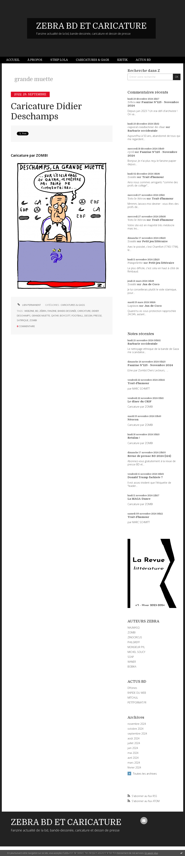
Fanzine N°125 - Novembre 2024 (150, 365)
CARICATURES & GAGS (73, 305)
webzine (29, 310)
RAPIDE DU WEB (137, 692)
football (77, 315)
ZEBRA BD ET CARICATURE (91, 26)
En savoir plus (151, 853)
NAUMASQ (134, 627)
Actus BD (143, 60)
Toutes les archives (145, 773)
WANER (132, 661)
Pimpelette (135, 262)
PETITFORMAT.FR (137, 702)
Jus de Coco (151, 284)
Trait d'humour (153, 177)
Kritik (122, 60)
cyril (131, 152)
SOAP (131, 657)
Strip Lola (59, 60)
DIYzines (132, 688)
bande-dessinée (67, 310)
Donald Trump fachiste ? (145, 477)
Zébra (131, 102)
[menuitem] (14, 60)
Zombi (132, 177)
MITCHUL (133, 697)
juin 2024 (133, 748)
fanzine (52, 310)
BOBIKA (132, 666)
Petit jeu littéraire (155, 241)
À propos (34, 60)
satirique (22, 320)
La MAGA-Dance (139, 498)
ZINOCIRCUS (135, 637)
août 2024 (133, 738)
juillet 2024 (134, 743)
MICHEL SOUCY (136, 652)
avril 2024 (133, 757)
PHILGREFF (134, 642)
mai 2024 (133, 753)
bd (36, 310)
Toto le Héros (137, 198)
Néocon (133, 419)
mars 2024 (134, 762)
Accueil (13, 60)
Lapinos (133, 305)
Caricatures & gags (92, 60)
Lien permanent (29, 305)
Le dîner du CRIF (140, 401)
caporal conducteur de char (146, 127)
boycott (65, 315)
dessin (88, 315)
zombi (33, 320)
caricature (84, 310)
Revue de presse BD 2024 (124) (149, 456)
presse (97, 315)
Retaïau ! (134, 437)
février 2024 (134, 767)
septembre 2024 (137, 733)
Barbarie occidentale (143, 130)
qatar (55, 315)
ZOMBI (131, 632)
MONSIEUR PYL (136, 647)
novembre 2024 (137, 723)
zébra (42, 310)
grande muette (41, 315)
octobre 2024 (135, 728)
